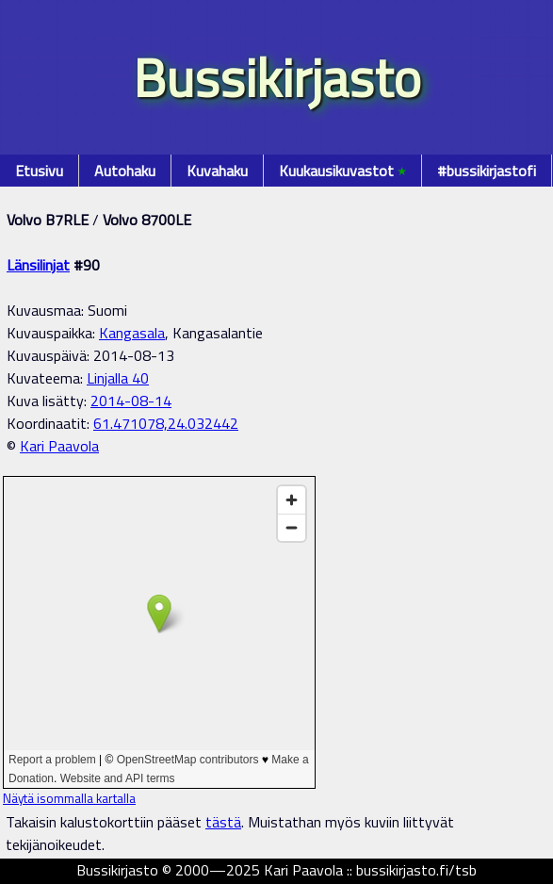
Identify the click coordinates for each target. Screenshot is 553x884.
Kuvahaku (217, 170)
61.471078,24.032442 (165, 423)
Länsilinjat (38, 265)
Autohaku (124, 170)
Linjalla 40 (118, 378)
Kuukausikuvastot (342, 170)
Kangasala (132, 332)
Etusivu (39, 170)
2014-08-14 (130, 400)
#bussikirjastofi (486, 170)
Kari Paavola (59, 445)
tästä (223, 821)
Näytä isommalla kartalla (69, 798)
